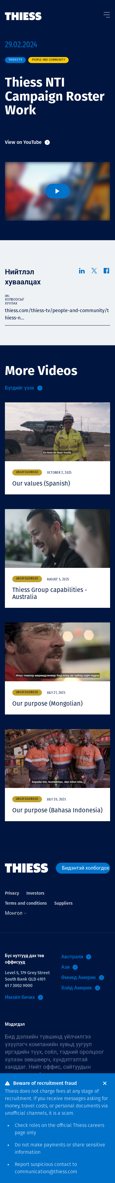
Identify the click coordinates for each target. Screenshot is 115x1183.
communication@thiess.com (46, 1172)
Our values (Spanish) (41, 483)
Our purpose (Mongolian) (47, 703)
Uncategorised (27, 472)
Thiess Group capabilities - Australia (49, 593)
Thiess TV (15, 60)
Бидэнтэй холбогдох (85, 868)
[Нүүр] (23, 10)
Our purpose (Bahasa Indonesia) (57, 810)
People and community (48, 60)
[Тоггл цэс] (106, 13)
